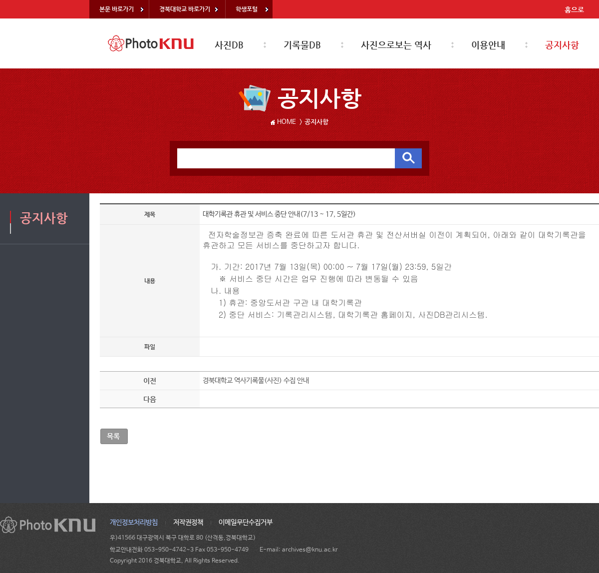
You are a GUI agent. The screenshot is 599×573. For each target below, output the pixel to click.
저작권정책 (188, 523)
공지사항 (562, 44)
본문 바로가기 (116, 8)
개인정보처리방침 (134, 523)
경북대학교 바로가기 (184, 8)
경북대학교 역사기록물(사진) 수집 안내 (256, 381)
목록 (113, 436)
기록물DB (302, 44)
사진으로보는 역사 (396, 44)
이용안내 (488, 44)
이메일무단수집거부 (246, 523)
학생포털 (247, 8)
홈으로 (574, 9)
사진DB (229, 44)
